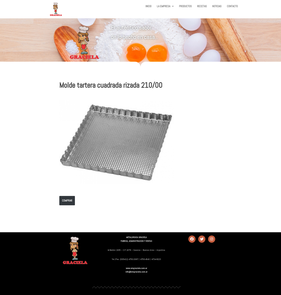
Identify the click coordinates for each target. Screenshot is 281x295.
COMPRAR (67, 200)
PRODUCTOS (185, 6)
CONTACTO (232, 6)
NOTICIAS (217, 6)
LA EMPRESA (165, 6)
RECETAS (202, 6)
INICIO (148, 6)
